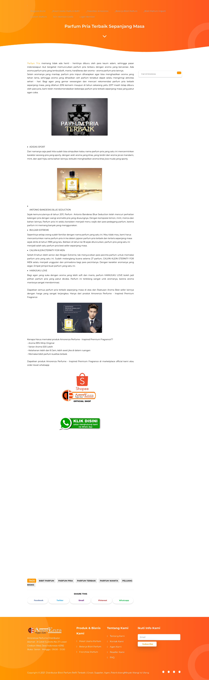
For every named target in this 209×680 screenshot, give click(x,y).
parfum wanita (109, 580)
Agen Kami (116, 646)
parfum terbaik (86, 580)
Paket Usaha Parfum (90, 641)
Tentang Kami (117, 636)
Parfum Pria (33, 63)
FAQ (112, 657)
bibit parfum (46, 580)
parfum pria (65, 580)
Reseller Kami (117, 652)
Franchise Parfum (88, 652)
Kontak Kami (117, 641)
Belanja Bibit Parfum (90, 646)
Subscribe (147, 644)
